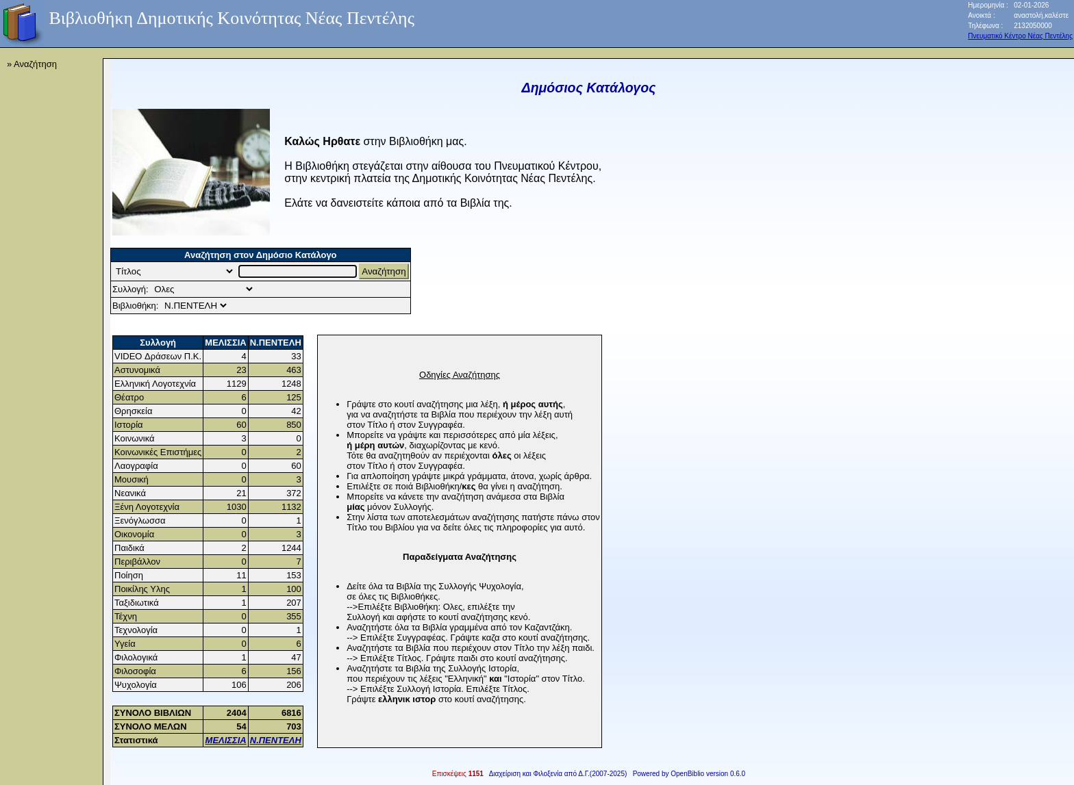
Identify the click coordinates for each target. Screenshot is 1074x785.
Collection (203, 289)
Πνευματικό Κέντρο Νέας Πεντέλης (1020, 36)
